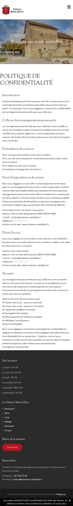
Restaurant (9, 408)
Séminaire (9, 426)
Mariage (8, 421)
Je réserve (12, 447)
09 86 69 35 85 (21, 221)
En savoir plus (59, 503)
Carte (7, 417)
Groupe (8, 430)
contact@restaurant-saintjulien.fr (27, 479)
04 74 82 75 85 (20, 475)
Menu (7, 413)
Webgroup (61, 494)
